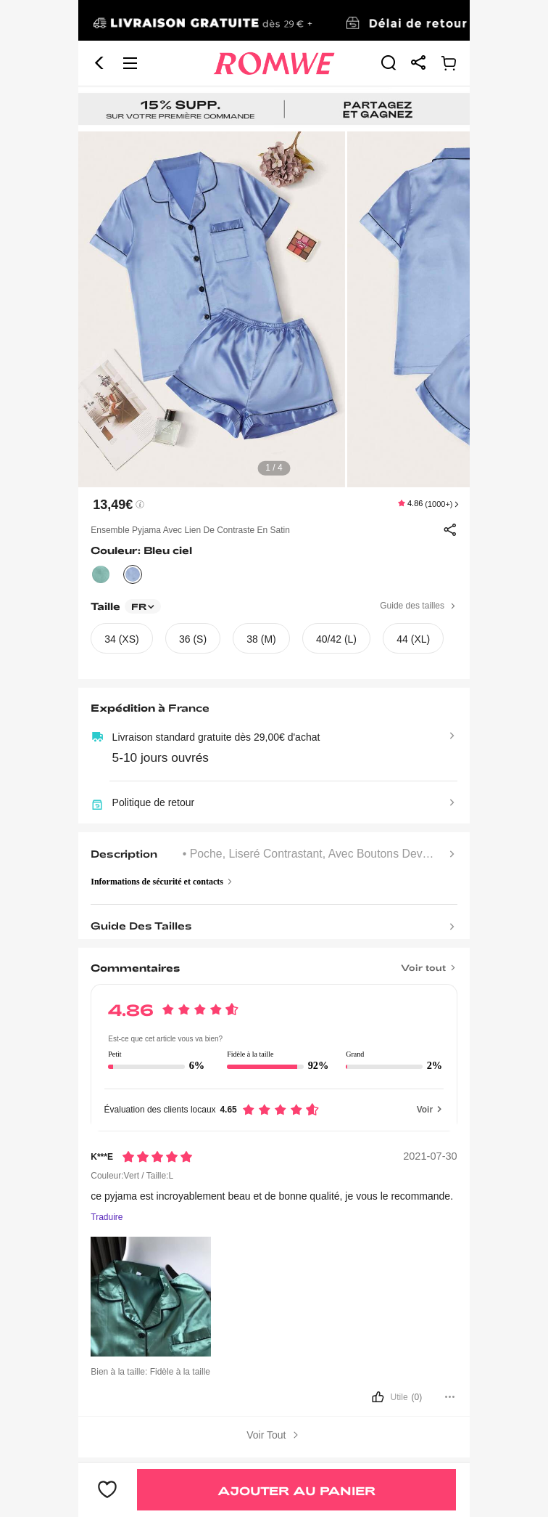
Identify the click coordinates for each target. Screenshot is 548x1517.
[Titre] (274, 963)
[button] (99, 63)
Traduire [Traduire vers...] (107, 1217)
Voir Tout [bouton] (274, 1435)
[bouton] (274, 1397)
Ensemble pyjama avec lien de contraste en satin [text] (190, 530)
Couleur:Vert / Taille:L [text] (132, 1176)
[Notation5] (157, 1157)
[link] (274, 21)
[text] (274, 309)
